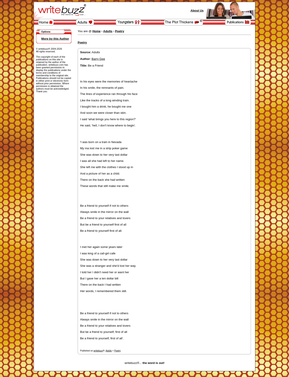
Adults (109, 351)
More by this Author (55, 38)
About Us (197, 10)
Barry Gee (98, 59)
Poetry (117, 351)
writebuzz (98, 351)
